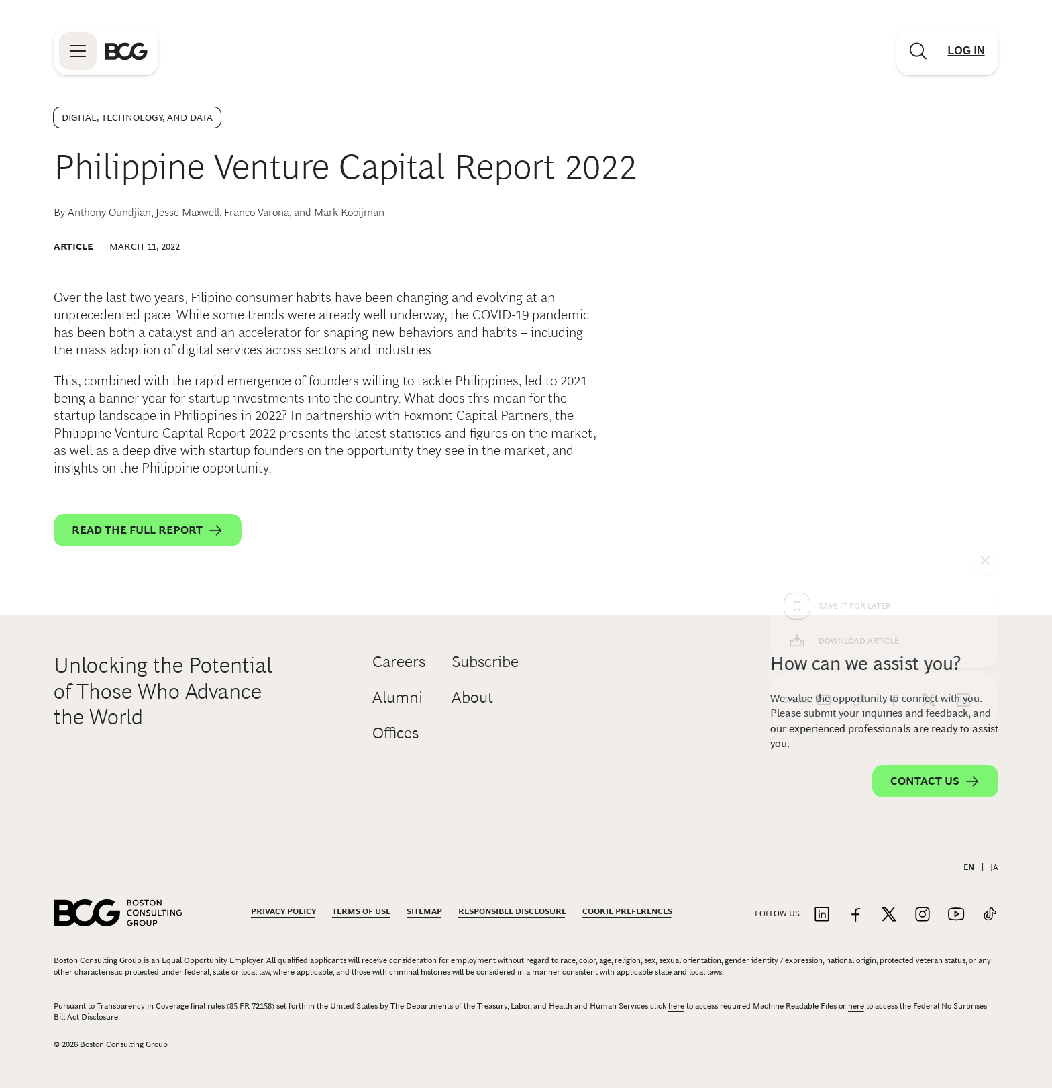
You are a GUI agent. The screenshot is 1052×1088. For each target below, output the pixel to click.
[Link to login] (966, 51)
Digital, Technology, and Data (137, 117)
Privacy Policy (283, 911)
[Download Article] (884, 425)
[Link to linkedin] (822, 915)
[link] (858, 484)
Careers (398, 661)
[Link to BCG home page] (126, 51)
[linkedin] (963, 484)
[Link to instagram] (922, 915)
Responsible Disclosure (512, 911)
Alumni (397, 697)
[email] (823, 484)
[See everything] (984, 345)
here (676, 1006)
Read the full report (147, 530)
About (472, 697)
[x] (928, 484)
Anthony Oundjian (109, 212)
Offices (395, 733)
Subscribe (485, 661)
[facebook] (893, 484)
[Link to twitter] (889, 915)
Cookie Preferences (627, 911)
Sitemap (424, 911)
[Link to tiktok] (989, 915)
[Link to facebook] (855, 915)
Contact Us (935, 781)
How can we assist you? (865, 663)
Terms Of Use (361, 911)
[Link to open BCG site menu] (78, 51)
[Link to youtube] (956, 915)
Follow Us (777, 913)
